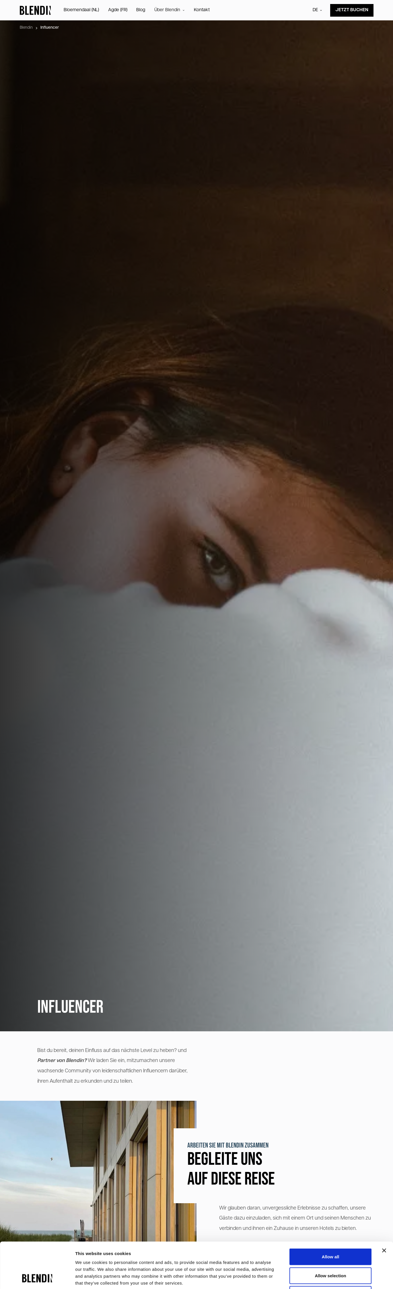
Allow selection (330, 1232)
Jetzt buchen (351, 10)
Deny (330, 1251)
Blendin (26, 28)
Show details (301, 1277)
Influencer (49, 28)
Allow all (330, 1213)
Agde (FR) (117, 10)
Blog (140, 10)
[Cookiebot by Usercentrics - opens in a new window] (37, 1278)
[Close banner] (384, 1207)
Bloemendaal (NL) (81, 10)
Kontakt (202, 10)
